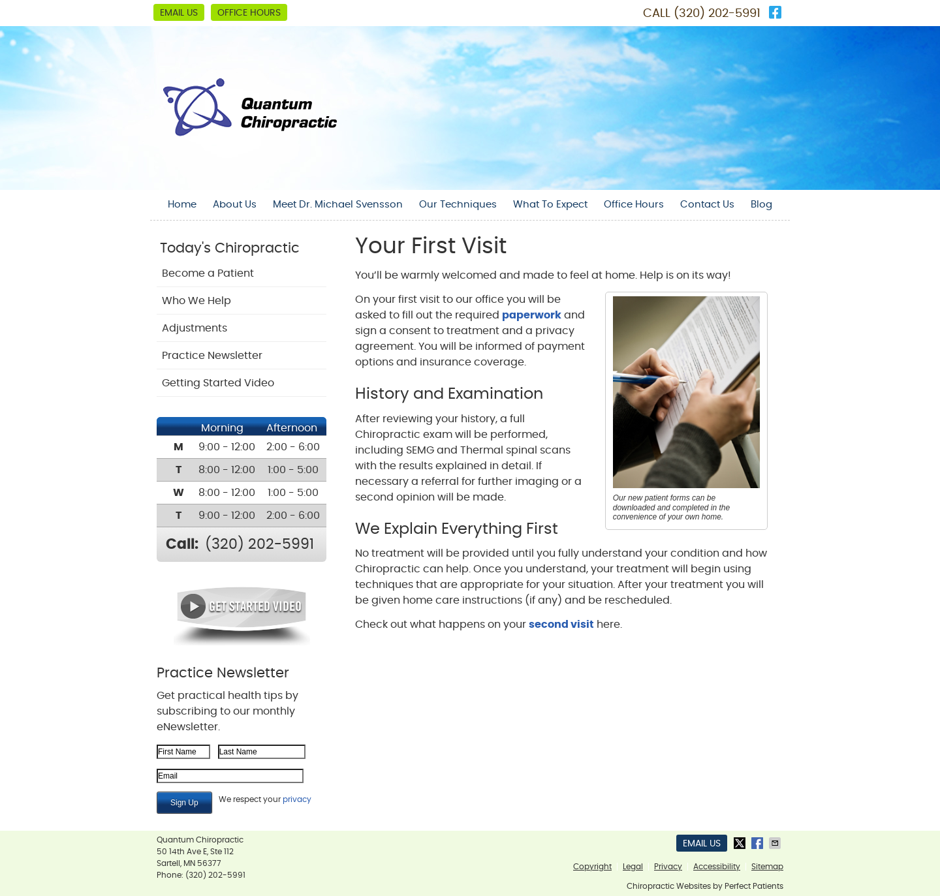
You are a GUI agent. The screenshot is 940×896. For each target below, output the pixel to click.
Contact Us (707, 204)
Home (182, 204)
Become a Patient (208, 273)
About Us (235, 204)
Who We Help (196, 301)
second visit (561, 624)
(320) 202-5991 (717, 14)
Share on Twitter (741, 843)
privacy (297, 799)
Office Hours (249, 13)
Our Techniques (458, 204)
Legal (633, 867)
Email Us (179, 13)
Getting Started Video (218, 383)
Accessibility (716, 867)
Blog (761, 204)
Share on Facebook (758, 843)
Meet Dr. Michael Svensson (338, 204)
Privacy (668, 867)
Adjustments (194, 328)
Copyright (592, 867)
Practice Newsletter (212, 355)
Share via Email (776, 843)
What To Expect (550, 204)
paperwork (531, 315)
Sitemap (767, 867)
